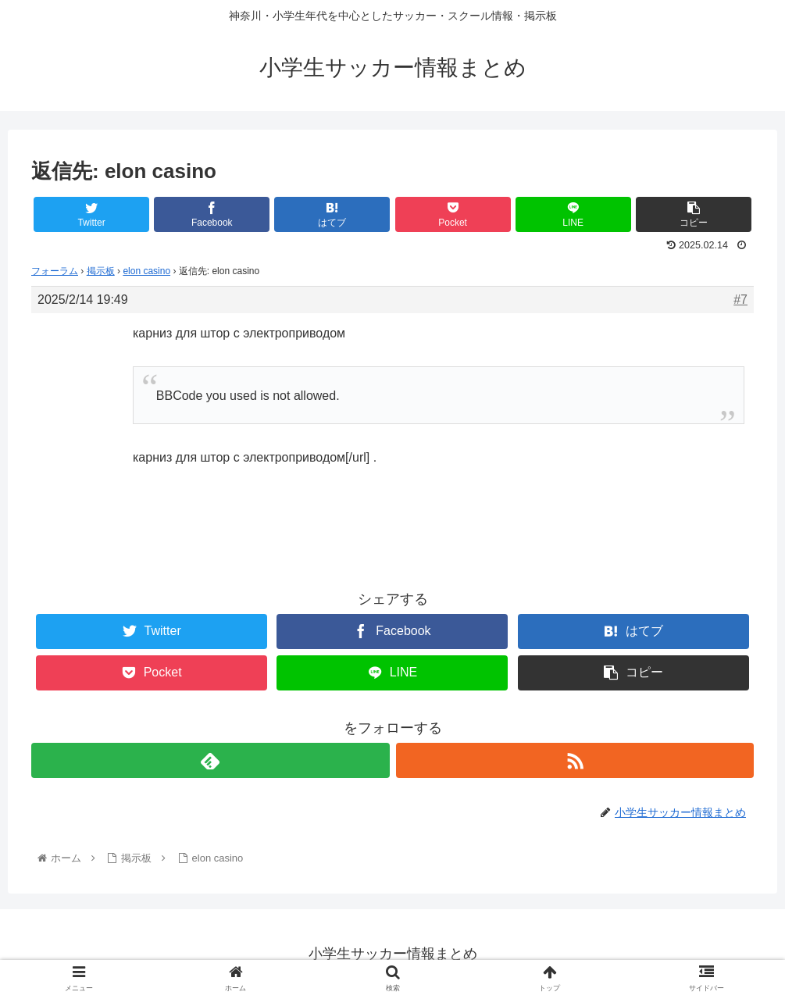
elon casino (146, 271)
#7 (740, 299)
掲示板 (101, 271)
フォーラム (54, 271)
